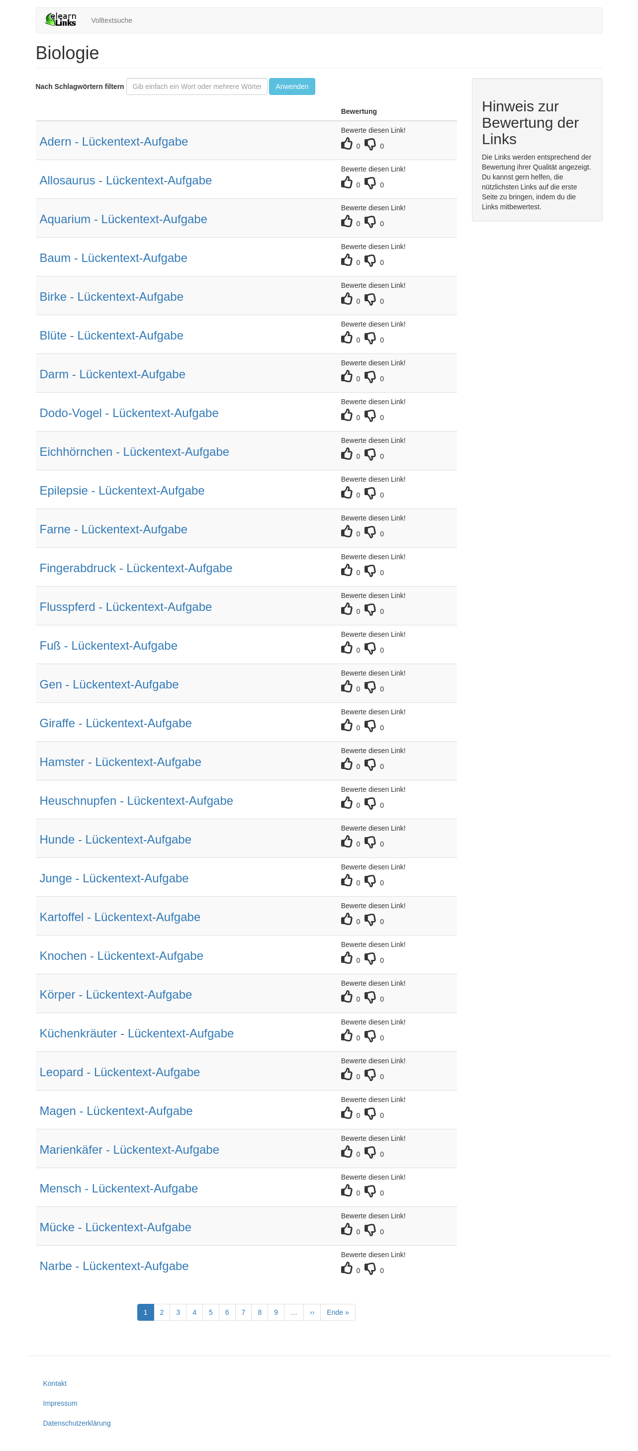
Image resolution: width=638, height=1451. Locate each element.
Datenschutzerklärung (77, 1423)
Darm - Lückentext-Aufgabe (112, 374)
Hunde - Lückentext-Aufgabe (116, 839)
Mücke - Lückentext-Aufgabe (116, 1227)
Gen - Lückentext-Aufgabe (109, 684)
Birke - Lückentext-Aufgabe (112, 296)
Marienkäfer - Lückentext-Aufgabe (130, 1149)
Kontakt (55, 1383)
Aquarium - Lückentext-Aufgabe (124, 219)
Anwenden (291, 86)
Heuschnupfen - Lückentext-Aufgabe (137, 800)
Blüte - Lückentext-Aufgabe (112, 335)
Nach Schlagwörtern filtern (80, 86)
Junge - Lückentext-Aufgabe (114, 878)
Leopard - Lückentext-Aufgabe (120, 1072)
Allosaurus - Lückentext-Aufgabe (126, 180)
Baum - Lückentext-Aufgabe (114, 257)
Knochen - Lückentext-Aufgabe (122, 955)
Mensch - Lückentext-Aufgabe (119, 1188)
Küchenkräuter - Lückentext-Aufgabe (137, 1033)
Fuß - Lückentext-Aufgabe (109, 645)
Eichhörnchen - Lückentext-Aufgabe (135, 451)
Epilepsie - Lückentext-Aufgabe (122, 490)
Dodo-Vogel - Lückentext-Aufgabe (129, 413)
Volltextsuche (112, 20)
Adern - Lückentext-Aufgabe (114, 141)
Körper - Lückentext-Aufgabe (116, 994)
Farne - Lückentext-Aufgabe (114, 529)
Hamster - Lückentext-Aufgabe (121, 761)
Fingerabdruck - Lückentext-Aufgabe (136, 568)
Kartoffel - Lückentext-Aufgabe (120, 917)
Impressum (60, 1403)
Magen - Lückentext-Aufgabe (116, 1110)
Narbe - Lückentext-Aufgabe (114, 1266)
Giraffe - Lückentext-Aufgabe (116, 723)
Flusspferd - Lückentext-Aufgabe (126, 606)
